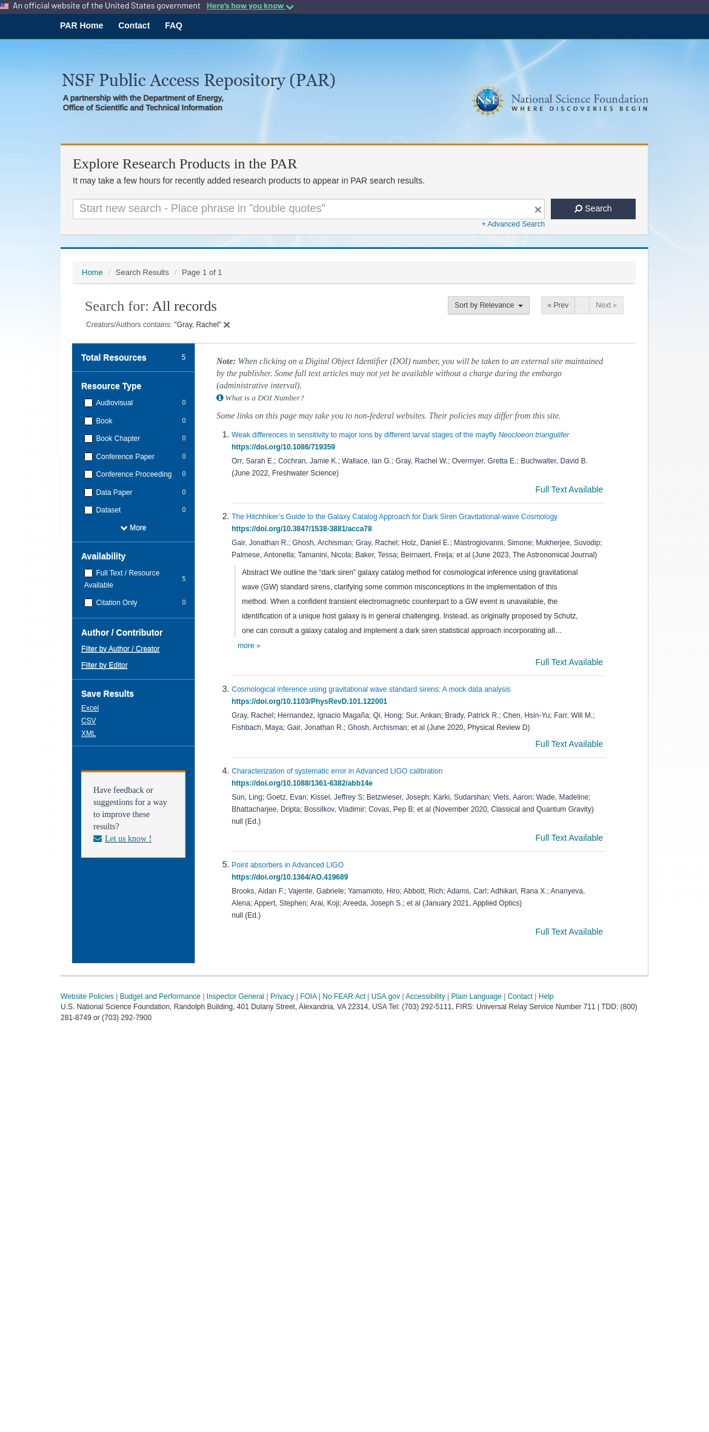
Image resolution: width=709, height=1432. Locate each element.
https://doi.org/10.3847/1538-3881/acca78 (303, 529)
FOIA (308, 996)
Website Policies (87, 996)
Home (92, 272)
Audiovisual (113, 403)
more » (249, 645)
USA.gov (385, 996)
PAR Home (81, 25)
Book (103, 421)
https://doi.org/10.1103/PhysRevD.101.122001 (311, 701)
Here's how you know (250, 5)
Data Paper (113, 492)
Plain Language (476, 996)
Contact (134, 25)
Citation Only (115, 602)
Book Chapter (117, 438)
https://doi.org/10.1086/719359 (285, 447)
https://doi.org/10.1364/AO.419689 (291, 877)
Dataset (107, 510)
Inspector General (235, 996)
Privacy (282, 996)
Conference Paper (124, 456)
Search (592, 208)
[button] (91, 707)
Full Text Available (570, 489)
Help (546, 996)
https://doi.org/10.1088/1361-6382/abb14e (303, 783)
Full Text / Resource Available (122, 579)
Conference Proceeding (132, 474)
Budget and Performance (160, 996)
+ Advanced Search (513, 224)
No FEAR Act (343, 996)
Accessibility (425, 996)
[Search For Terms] (309, 209)
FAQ (173, 25)
